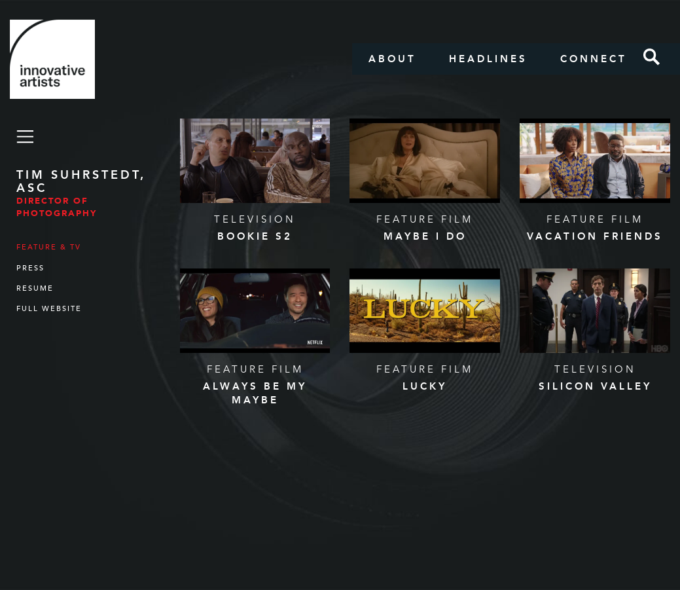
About (392, 58)
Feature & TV (48, 247)
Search (651, 56)
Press (30, 268)
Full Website (49, 309)
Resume (35, 288)
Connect (593, 58)
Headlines (488, 58)
